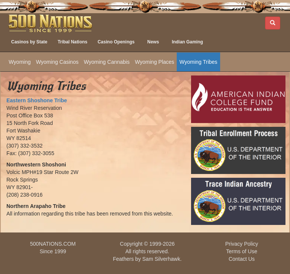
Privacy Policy (241, 244)
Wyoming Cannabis (107, 62)
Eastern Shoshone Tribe (36, 100)
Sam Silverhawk (161, 259)
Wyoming (20, 62)
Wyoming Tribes (198, 62)
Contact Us (241, 259)
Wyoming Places (154, 62)
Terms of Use (241, 251)
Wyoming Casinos (57, 62)
